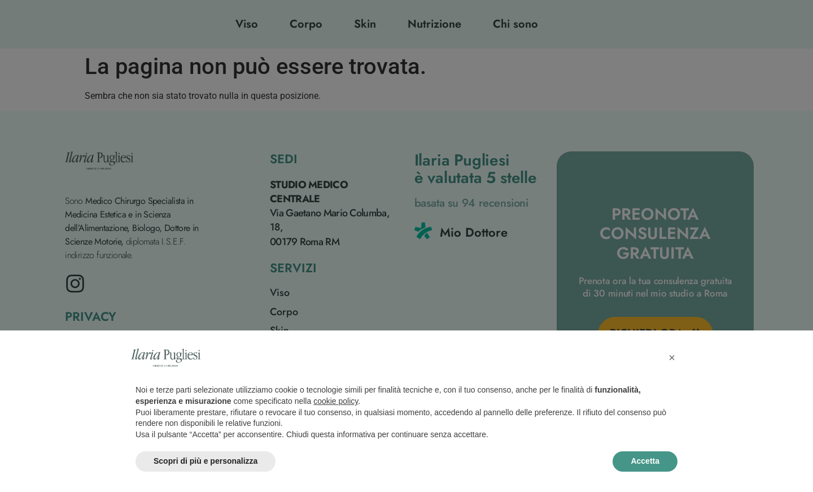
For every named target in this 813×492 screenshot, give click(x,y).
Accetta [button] (645, 460)
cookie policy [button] (335, 401)
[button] (672, 358)
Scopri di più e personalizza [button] (205, 460)
